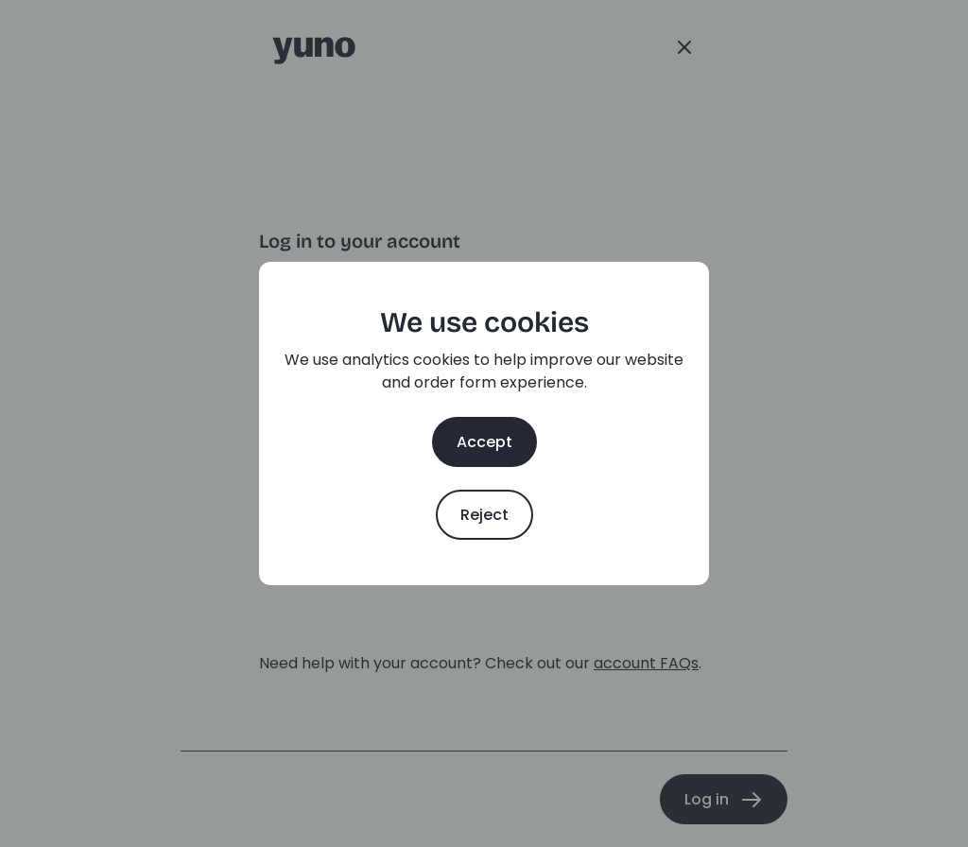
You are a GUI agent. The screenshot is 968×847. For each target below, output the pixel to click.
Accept (484, 442)
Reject (484, 515)
